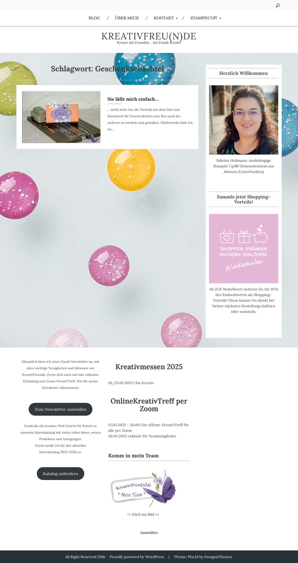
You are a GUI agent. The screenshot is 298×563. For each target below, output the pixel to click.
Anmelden (149, 532)
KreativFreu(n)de (149, 36)
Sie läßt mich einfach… (133, 99)
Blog (94, 18)
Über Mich (127, 18)
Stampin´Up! (203, 18)
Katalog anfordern (60, 473)
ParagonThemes (218, 556)
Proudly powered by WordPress (137, 556)
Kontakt (164, 18)
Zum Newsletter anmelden (60, 409)
